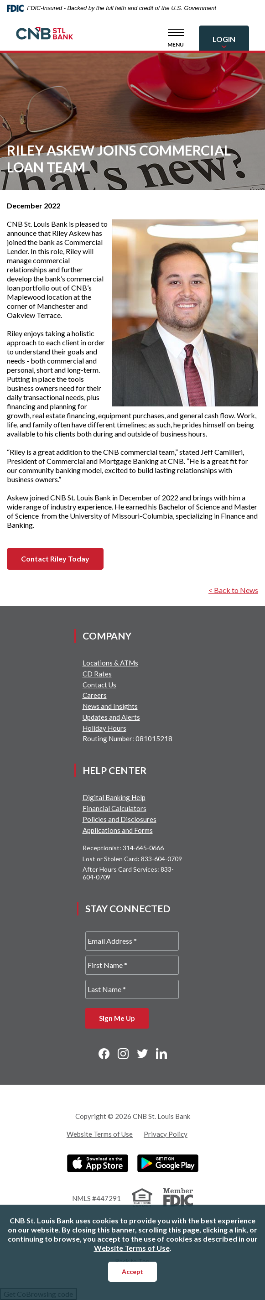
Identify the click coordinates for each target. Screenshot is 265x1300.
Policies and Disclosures (119, 819)
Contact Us (99, 685)
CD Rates (97, 674)
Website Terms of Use (100, 1134)
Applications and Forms (118, 830)
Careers (95, 695)
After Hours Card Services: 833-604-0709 (128, 873)
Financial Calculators (114, 808)
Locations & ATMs (110, 663)
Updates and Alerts (111, 717)
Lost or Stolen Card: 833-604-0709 (132, 859)
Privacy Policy (165, 1134)
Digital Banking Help (114, 797)
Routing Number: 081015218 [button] (127, 738)
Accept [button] (132, 1271)
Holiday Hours (104, 728)
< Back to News (233, 590)
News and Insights (110, 706)
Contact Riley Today (55, 558)
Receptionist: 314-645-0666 (123, 848)
